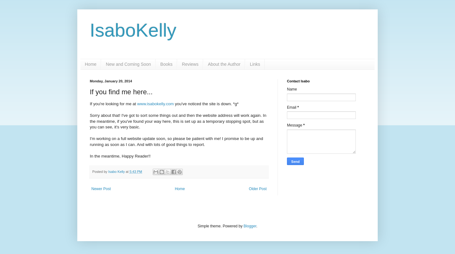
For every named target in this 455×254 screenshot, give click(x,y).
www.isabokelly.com (155, 103)
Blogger (249, 226)
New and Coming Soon (128, 64)
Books (166, 64)
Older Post (258, 189)
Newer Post (101, 189)
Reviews (190, 64)
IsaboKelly (133, 30)
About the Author (224, 64)
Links (255, 64)
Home (90, 64)
